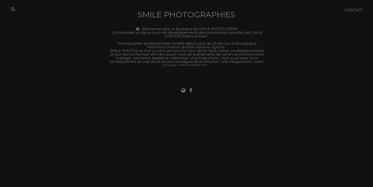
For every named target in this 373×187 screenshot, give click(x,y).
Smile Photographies (186, 14)
